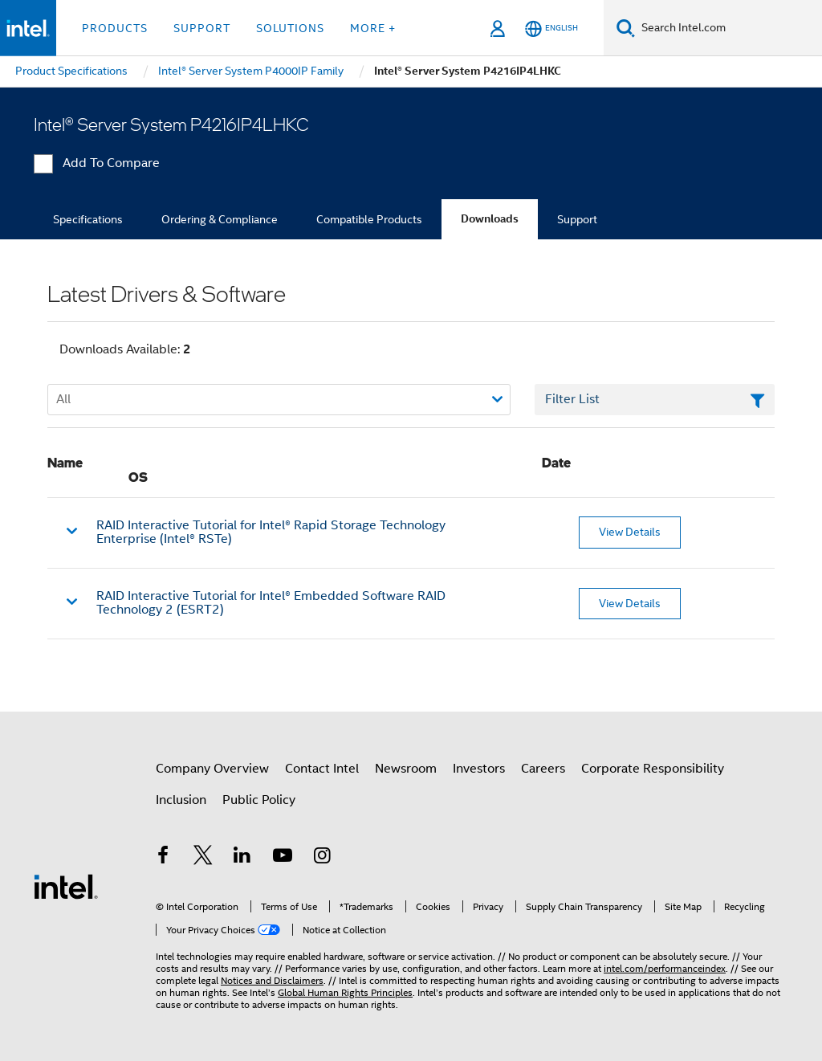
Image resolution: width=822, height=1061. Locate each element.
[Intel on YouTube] (282, 857)
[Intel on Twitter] (203, 857)
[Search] (625, 28)
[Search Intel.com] (728, 28)
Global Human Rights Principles (345, 992)
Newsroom (406, 769)
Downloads (490, 218)
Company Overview (212, 769)
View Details (630, 531)
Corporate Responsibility (652, 769)
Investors (479, 769)
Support (577, 219)
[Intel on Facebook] (163, 857)
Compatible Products (369, 219)
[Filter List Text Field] (655, 400)
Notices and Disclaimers (272, 980)
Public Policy (258, 800)
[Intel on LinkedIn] (242, 857)
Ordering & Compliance (219, 219)
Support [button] (201, 28)
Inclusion (181, 800)
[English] (551, 28)
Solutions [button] (290, 28)
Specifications (88, 219)
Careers (543, 769)
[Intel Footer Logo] (66, 886)
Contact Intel (322, 769)
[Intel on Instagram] (322, 857)
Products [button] (115, 28)
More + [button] (373, 28)
